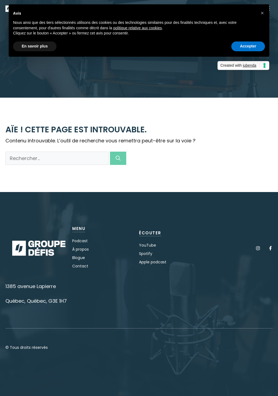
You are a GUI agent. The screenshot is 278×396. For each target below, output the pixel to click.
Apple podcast (152, 262)
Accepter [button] (248, 46)
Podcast (80, 241)
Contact (80, 266)
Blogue (78, 257)
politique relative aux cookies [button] (137, 28)
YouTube (147, 245)
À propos (80, 249)
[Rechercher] (118, 158)
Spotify (145, 253)
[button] (262, 13)
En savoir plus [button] (35, 46)
